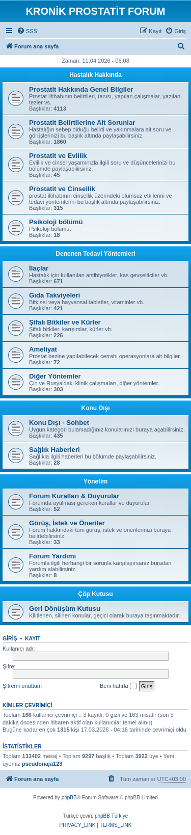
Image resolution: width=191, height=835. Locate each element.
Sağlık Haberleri (54, 449)
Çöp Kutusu (95, 594)
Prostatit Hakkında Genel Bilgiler (81, 89)
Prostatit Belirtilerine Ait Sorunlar (82, 122)
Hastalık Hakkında (95, 74)
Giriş (10, 638)
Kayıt (33, 638)
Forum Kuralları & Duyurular (74, 496)
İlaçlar (38, 268)
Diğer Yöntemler (55, 376)
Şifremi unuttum (22, 686)
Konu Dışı (95, 408)
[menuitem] (27, 31)
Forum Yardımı (52, 556)
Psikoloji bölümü (56, 222)
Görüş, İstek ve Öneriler (67, 523)
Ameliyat (43, 349)
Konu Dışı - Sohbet (59, 422)
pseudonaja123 (42, 764)
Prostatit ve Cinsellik (62, 189)
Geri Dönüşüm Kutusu (64, 608)
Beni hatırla (118, 686)
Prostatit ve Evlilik (58, 155)
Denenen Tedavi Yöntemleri (95, 253)
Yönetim (95, 481)
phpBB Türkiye (111, 816)
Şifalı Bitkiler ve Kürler (65, 322)
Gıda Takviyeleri (54, 295)
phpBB (69, 797)
